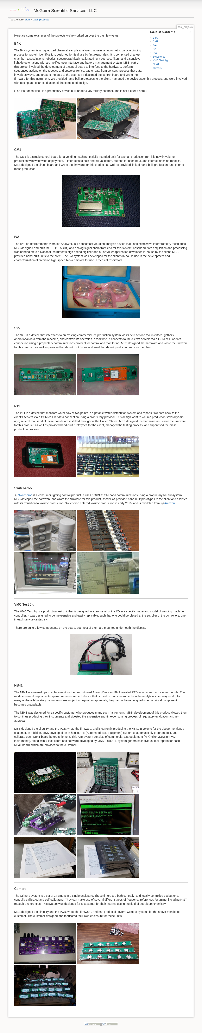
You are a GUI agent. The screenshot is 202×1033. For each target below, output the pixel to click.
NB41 (156, 64)
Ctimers (157, 68)
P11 (155, 52)
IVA (155, 45)
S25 (155, 49)
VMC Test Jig (160, 60)
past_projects (41, 19)
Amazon (169, 503)
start (27, 19)
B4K (155, 37)
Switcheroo (159, 56)
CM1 (155, 41)
